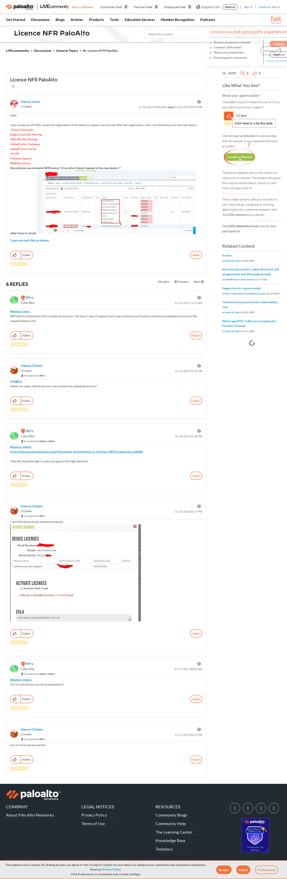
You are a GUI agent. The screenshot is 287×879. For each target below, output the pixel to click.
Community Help (170, 823)
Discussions (40, 20)
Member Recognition (177, 20)
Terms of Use (93, 823)
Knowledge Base (170, 840)
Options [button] (198, 102)
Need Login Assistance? (263, 60)
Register (230, 7)
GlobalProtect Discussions (239, 279)
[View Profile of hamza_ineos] (30, 101)
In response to (34, 375)
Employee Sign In (269, 7)
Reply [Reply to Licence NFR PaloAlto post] (196, 255)
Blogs (60, 20)
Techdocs (164, 849)
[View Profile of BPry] (29, 297)
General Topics (67, 50)
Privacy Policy (111, 869)
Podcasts (207, 20)
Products (96, 20)
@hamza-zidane (20, 447)
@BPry (17, 381)
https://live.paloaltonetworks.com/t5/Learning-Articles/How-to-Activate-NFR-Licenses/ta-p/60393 (76, 451)
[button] (224, 869)
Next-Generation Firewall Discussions (245, 293)
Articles (77, 20)
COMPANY (17, 806)
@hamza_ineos (20, 311)
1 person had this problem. (30, 240)
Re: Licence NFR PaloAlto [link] (100, 50)
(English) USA (208, 7)
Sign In (248, 7)
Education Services (140, 20)
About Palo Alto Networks (30, 815)
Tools (114, 20)
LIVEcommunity (17, 50)
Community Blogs (171, 815)
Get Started (15, 20)
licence (226, 255)
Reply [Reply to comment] (196, 335)
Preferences (266, 870)
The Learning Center (173, 832)
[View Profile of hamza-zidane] (32, 365)
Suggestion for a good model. (241, 288)
